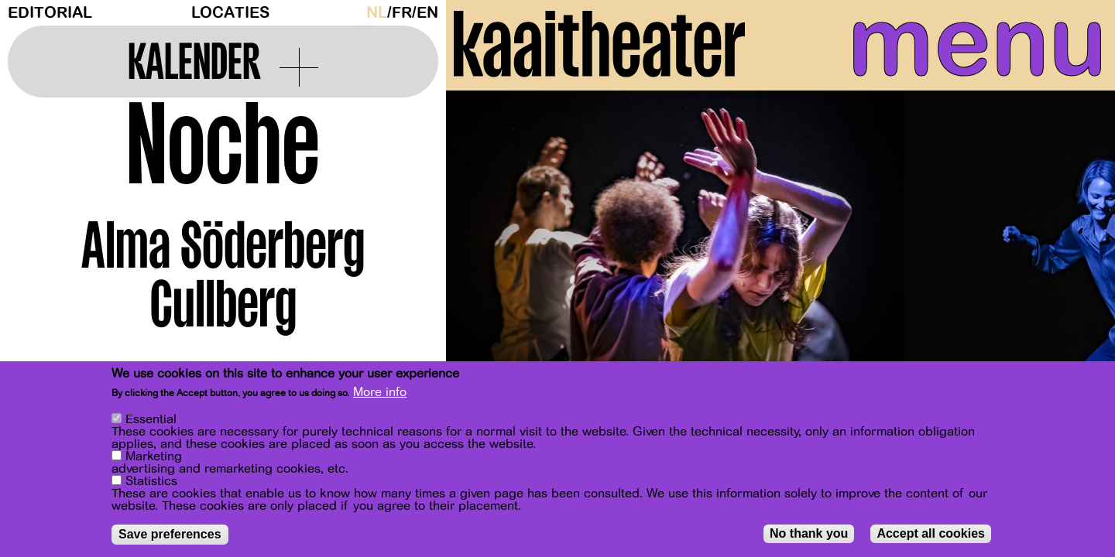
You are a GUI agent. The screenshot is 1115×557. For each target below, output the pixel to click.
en (427, 12)
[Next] (1076, 251)
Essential (151, 419)
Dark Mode (355, 12)
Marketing (153, 456)
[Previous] (485, 251)
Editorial (50, 12)
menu (965, 46)
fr (402, 12)
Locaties (230, 12)
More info (380, 392)
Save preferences (169, 534)
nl (376, 12)
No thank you (809, 533)
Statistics (151, 481)
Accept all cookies (931, 533)
